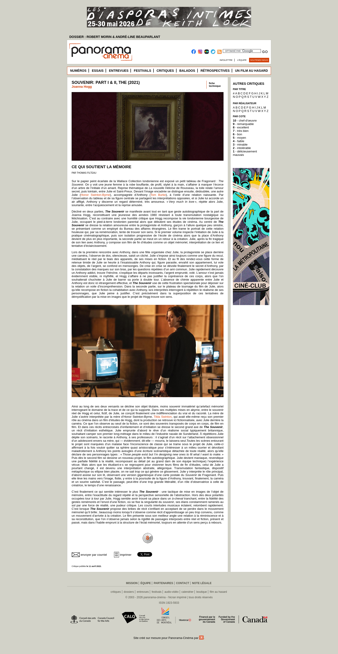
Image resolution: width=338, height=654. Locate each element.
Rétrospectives (215, 70)
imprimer (126, 554)
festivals (156, 591)
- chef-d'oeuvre (245, 120)
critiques (116, 591)
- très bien (241, 131)
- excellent (241, 127)
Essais (98, 70)
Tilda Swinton (163, 416)
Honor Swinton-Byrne (95, 195)
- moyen (239, 137)
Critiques (165, 70)
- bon (237, 134)
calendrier (188, 591)
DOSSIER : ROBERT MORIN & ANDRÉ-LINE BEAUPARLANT (114, 37)
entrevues (143, 591)
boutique (201, 591)
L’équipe (242, 60)
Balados (187, 70)
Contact (182, 583)
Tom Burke (158, 195)
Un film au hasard (251, 70)
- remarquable (243, 124)
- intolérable (242, 148)
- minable (240, 144)
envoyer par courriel (94, 554)
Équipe (145, 583)
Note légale (201, 583)
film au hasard (218, 591)
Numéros (78, 70)
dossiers (129, 591)
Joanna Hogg (82, 86)
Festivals (142, 70)
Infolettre (226, 60)
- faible (238, 141)
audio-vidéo (171, 591)
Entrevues (119, 70)
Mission (132, 583)
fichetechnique (215, 84)
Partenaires (163, 583)
